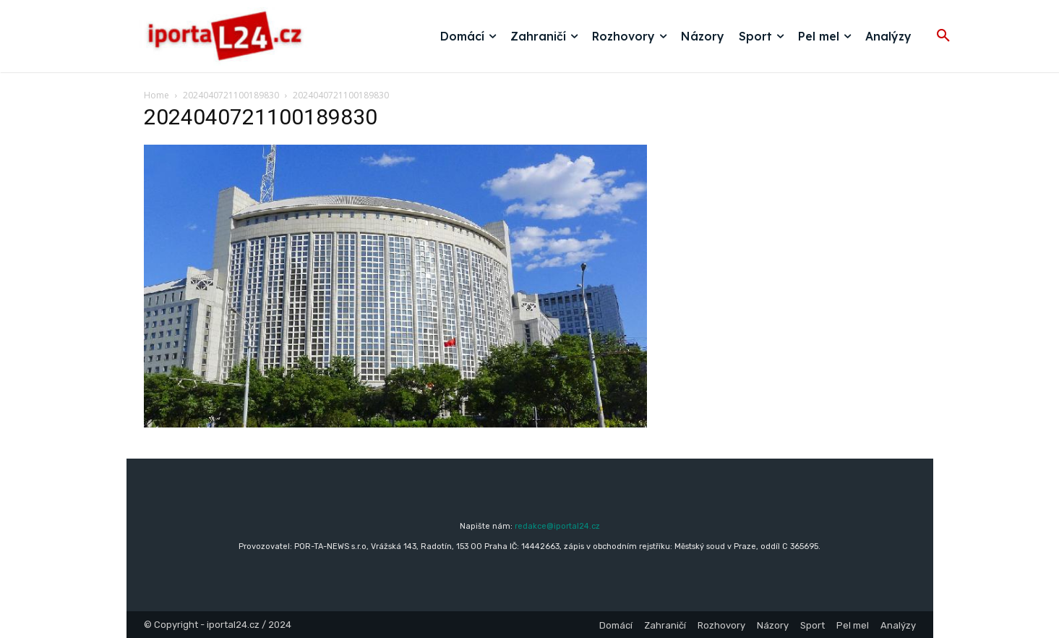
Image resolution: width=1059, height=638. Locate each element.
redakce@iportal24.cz (557, 526)
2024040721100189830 (231, 95)
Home (156, 95)
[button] (943, 36)
